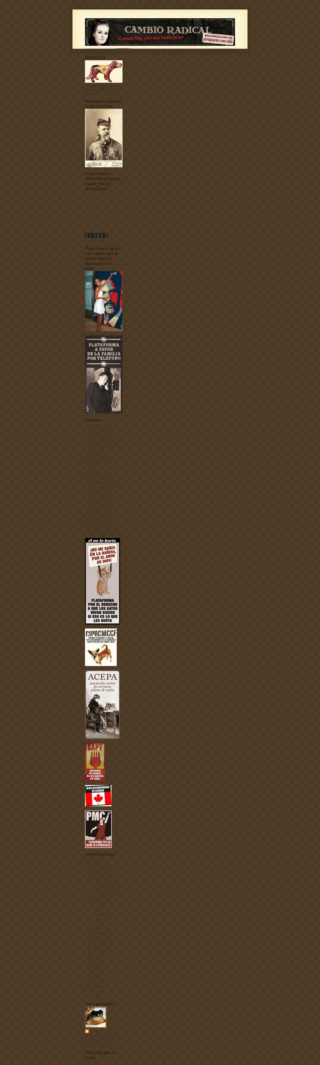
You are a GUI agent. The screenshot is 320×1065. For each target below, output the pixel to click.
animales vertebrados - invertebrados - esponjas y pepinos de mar (99, 431)
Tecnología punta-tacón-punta (101, 521)
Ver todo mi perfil (95, 1044)
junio (96, 959)
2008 (92, 991)
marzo (96, 973)
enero (96, 982)
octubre (97, 941)
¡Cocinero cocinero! (103, 891)
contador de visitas (95, 240)
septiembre (99, 945)
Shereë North (99, 927)
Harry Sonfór (101, 1031)
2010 (92, 864)
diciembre (98, 868)
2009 (92, 987)
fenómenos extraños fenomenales (103, 489)
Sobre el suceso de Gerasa (106, 887)
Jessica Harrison (101, 931)
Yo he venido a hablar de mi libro (103, 532)
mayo (96, 964)
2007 (92, 996)
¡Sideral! (97, 896)
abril (95, 968)
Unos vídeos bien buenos (99, 525)
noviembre (99, 873)
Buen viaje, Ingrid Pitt (104, 882)
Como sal (97, 936)
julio (95, 954)
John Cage (98, 922)
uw (86, 528)
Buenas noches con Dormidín (101, 439)
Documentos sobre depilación (101, 462)
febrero (97, 978)
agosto (97, 950)
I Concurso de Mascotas (98, 493)
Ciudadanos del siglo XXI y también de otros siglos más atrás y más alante (103, 446)
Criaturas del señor (95, 454)
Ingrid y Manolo (101, 878)
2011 (92, 859)
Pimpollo (97, 909)
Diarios (89, 458)
